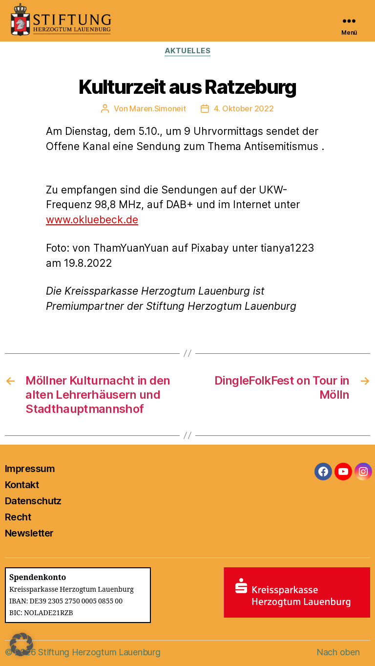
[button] (21, 644)
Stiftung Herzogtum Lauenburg (99, 652)
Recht (18, 517)
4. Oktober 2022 (244, 108)
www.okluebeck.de (92, 220)
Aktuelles (188, 50)
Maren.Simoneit (157, 108)
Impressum (30, 468)
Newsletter (29, 533)
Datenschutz (33, 501)
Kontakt (22, 485)
